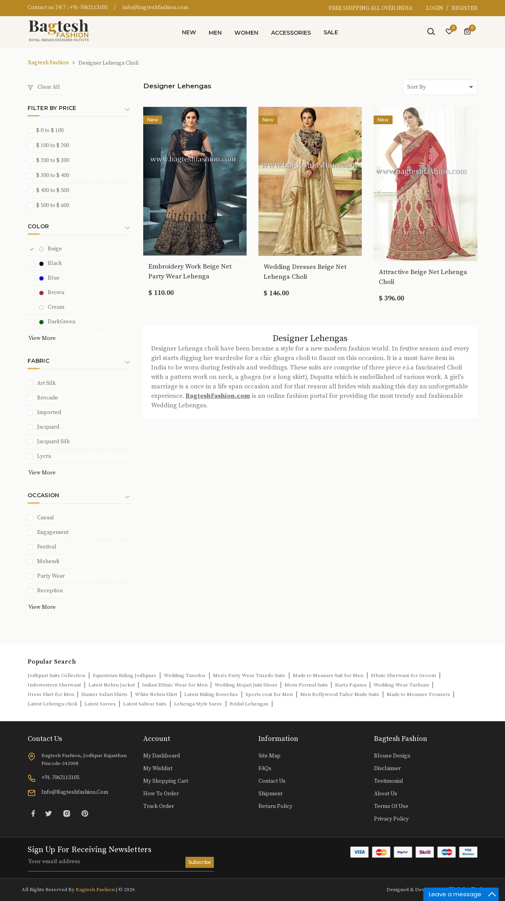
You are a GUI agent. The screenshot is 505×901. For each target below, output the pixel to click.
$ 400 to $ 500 (51, 190)
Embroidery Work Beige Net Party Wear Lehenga (190, 271)
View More (42, 338)
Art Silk (46, 383)
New (189, 32)
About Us (385, 793)
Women (246, 32)
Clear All (44, 87)
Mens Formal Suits (306, 685)
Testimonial (388, 781)
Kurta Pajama (351, 685)
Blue (49, 278)
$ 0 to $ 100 (48, 130)
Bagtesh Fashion (48, 62)
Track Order (158, 806)
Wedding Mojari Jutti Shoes (247, 685)
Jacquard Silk (53, 441)
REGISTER (464, 8)
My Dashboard (161, 755)
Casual (45, 517)
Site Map (269, 755)
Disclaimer (387, 768)
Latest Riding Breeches (211, 694)
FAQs (264, 768)
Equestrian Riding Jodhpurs (124, 675)
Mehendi (48, 561)
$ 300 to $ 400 (51, 175)
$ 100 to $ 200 (51, 145)
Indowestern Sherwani (54, 685)
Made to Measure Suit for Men (328, 675)
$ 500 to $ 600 (51, 205)
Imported (49, 412)
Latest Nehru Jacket (112, 685)
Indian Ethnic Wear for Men (175, 685)
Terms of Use (391, 806)
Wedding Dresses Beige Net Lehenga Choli (305, 272)
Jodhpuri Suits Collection (56, 675)
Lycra (44, 456)
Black (50, 263)
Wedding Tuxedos (185, 675)
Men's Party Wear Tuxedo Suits (249, 675)
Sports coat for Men (269, 694)
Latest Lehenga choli (52, 704)
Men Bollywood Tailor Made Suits (339, 694)
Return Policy (275, 806)
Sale (331, 32)
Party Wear (51, 576)
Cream (51, 307)
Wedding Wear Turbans (402, 685)
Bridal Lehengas (249, 704)
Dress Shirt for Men (51, 694)
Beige (50, 248)
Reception (50, 590)
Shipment (270, 793)
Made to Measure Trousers (419, 694)
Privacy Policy (391, 819)
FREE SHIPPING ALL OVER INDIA (370, 8)
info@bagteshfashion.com (155, 7)
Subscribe (199, 862)
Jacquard (48, 427)
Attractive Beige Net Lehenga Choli (423, 277)
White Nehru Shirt (156, 694)
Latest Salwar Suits (144, 704)
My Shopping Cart (165, 781)
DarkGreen (57, 321)
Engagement (53, 532)
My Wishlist (157, 768)
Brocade (47, 397)
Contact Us (272, 781)
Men (215, 32)
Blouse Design (392, 755)
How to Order (161, 793)
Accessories (291, 32)
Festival (46, 546)
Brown (51, 292)
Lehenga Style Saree (198, 704)
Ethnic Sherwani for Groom (403, 675)
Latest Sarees (100, 704)
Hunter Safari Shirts (104, 694)
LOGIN (435, 8)
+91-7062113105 (88, 7)
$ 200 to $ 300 (51, 160)
